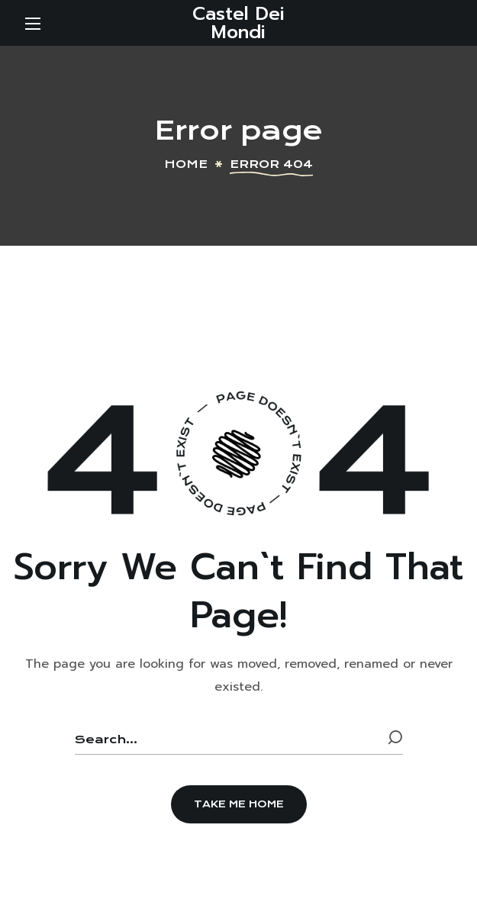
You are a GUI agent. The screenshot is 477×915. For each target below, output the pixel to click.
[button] (239, 804)
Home (186, 164)
